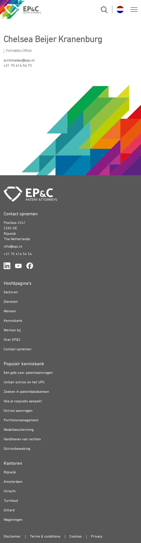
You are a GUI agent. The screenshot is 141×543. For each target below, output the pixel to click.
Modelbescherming (19, 430)
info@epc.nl (13, 247)
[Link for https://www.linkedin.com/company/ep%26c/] (7, 266)
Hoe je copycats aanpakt (23, 401)
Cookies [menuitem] (75, 536)
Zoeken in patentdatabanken (26, 392)
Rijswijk (10, 472)
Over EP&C (12, 340)
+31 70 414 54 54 (18, 254)
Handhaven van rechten (22, 439)
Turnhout (11, 501)
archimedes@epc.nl (19, 60)
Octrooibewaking (17, 449)
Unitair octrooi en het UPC (24, 382)
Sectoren (11, 292)
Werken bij (12, 330)
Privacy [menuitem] (97, 536)
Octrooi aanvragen (18, 411)
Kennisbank (13, 321)
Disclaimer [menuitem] (12, 536)
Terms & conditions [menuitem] (45, 536)
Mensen (10, 311)
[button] (134, 9)
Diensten (11, 302)
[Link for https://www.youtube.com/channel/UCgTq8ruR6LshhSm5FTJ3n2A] (18, 266)
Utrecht (10, 491)
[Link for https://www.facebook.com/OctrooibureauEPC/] (29, 266)
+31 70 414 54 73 (18, 66)
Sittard (9, 510)
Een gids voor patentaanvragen (28, 373)
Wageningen (13, 520)
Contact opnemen (17, 349)
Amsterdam (13, 482)
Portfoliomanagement (21, 420)
